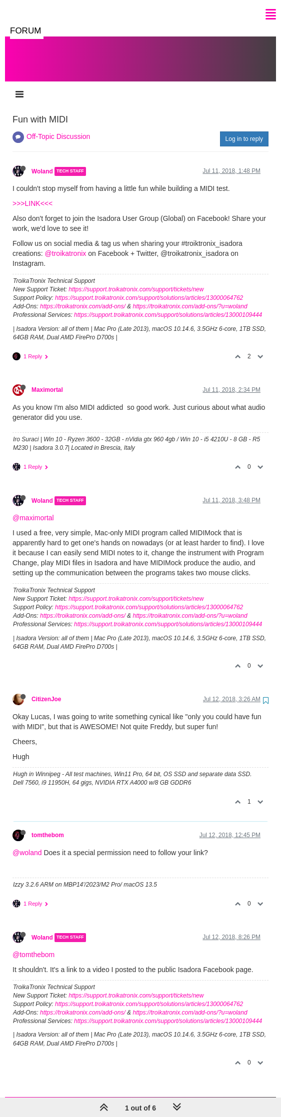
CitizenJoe (46, 689)
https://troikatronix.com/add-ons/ (83, 296)
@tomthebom (33, 945)
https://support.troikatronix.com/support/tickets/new (136, 279)
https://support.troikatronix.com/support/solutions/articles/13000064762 (149, 287)
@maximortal (33, 508)
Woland (42, 161)
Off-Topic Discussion (58, 126)
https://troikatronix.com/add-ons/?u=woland (189, 296)
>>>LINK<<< (32, 193)
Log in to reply (244, 128)
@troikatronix (65, 243)
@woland (27, 843)
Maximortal (47, 379)
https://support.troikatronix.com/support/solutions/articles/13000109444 (168, 304)
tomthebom (48, 825)
